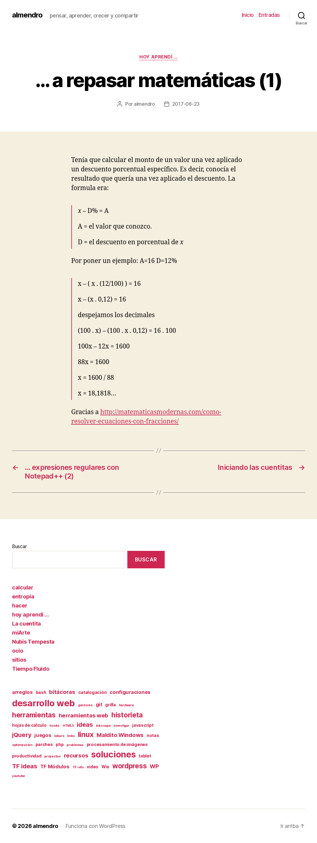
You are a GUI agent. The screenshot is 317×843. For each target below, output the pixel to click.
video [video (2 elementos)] (92, 766)
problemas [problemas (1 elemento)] (75, 745)
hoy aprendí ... (158, 57)
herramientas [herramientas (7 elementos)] (34, 715)
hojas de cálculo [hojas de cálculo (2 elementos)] (29, 725)
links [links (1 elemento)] (71, 736)
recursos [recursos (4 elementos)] (76, 755)
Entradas (269, 15)
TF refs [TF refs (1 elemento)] (78, 767)
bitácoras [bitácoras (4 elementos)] (62, 691)
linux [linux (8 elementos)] (86, 734)
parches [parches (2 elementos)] (44, 744)
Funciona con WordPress (95, 826)
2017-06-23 (186, 104)
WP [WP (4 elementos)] (154, 766)
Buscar (19, 546)
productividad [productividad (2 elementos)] (27, 755)
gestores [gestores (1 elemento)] (85, 705)
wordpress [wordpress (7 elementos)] (129, 766)
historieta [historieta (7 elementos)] (127, 715)
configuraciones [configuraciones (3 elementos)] (130, 692)
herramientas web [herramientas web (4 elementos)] (84, 715)
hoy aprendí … (30, 614)
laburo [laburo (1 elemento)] (59, 736)
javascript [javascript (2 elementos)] (142, 725)
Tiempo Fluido (30, 669)
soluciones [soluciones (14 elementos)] (113, 754)
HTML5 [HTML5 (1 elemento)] (68, 726)
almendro (27, 15)
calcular (22, 587)
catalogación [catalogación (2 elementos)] (92, 692)
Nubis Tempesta (33, 641)
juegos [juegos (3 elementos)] (42, 735)
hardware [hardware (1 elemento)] (126, 705)
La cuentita (26, 623)
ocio (17, 651)
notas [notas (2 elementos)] (153, 735)
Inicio (248, 15)
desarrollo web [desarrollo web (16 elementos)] (43, 703)
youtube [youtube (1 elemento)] (18, 776)
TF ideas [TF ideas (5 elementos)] (24, 766)
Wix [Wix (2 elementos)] (105, 766)
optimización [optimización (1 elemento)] (22, 745)
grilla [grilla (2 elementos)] (110, 704)
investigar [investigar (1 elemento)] (121, 726)
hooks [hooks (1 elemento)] (54, 726)
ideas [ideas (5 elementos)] (85, 724)
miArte (21, 632)
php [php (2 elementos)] (60, 744)
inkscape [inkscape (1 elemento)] (103, 726)
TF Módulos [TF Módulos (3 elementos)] (55, 766)
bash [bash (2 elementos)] (41, 692)
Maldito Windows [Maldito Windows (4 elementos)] (120, 735)
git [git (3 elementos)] (99, 704)
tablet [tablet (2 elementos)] (144, 755)
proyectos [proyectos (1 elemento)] (52, 756)
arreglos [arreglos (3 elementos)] (22, 692)
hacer (19, 605)
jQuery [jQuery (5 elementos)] (21, 734)
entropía (23, 596)
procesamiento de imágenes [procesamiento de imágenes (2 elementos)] (117, 744)
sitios (19, 660)
